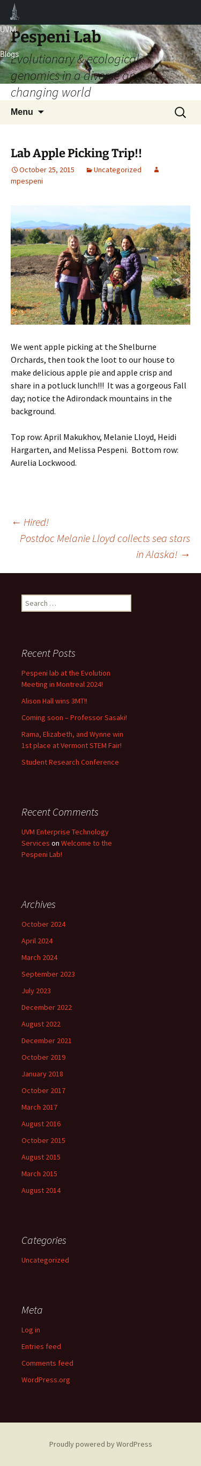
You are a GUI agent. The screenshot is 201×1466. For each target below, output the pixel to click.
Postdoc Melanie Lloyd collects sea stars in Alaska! (105, 546)
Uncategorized (118, 169)
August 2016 (41, 1123)
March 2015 (39, 1173)
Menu (22, 111)
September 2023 (48, 974)
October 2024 (43, 924)
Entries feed (41, 1346)
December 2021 (46, 1040)
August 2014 (41, 1190)
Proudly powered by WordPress (100, 1444)
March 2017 (39, 1107)
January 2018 (42, 1074)
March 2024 (39, 957)
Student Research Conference (70, 762)
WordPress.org (45, 1379)
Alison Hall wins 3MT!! (54, 701)
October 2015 (43, 1140)
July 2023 (36, 990)
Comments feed (47, 1363)
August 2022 (41, 1024)
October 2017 (43, 1090)
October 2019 (43, 1057)
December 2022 (46, 1007)
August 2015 (41, 1157)
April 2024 (37, 940)
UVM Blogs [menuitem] (14, 12)
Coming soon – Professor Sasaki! (74, 717)
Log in (30, 1330)
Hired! (30, 522)
